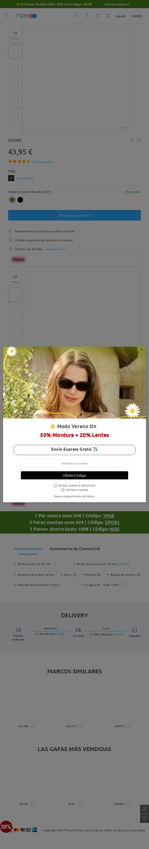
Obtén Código (74, 475)
